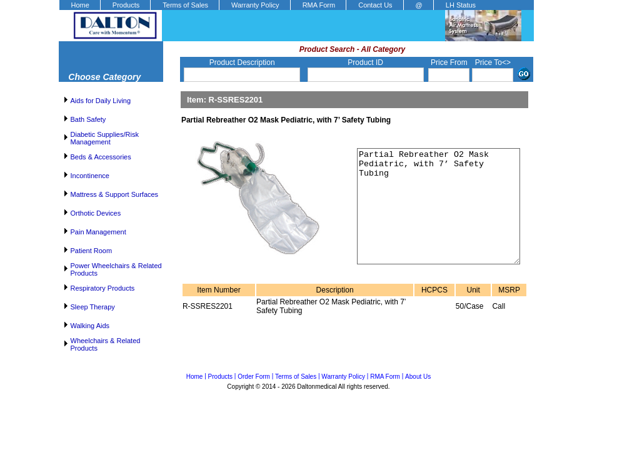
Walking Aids (90, 325)
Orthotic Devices (96, 213)
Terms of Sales (185, 5)
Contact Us (375, 5)
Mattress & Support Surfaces (115, 194)
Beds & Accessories (101, 157)
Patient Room (92, 250)
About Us (418, 376)
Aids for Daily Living (101, 100)
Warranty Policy (255, 5)
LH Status (461, 5)
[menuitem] (79, 5)
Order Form (254, 376)
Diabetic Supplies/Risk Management (105, 138)
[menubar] (273, 5)
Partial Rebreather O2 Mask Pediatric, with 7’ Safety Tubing (431, 217)
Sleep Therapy (93, 307)
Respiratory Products (103, 288)
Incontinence (90, 175)
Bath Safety (88, 119)
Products (126, 5)
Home (80, 5)
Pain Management (98, 232)
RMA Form (319, 5)
